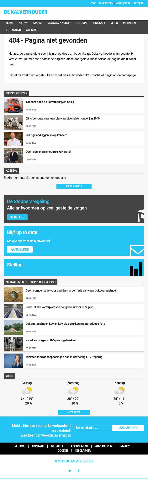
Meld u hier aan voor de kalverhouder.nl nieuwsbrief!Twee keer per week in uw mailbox (41, 430)
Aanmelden (20, 249)
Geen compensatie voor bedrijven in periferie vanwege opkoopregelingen (71, 290)
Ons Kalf (99, 23)
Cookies (63, 450)
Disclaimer (83, 450)
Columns (82, 23)
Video (114, 23)
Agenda (31, 30)
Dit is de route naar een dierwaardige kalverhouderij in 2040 (63, 118)
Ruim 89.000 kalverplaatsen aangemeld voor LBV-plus (59, 307)
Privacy (124, 446)
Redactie (57, 446)
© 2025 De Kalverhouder (74, 461)
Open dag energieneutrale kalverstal (48, 151)
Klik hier (17, 217)
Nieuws (23, 23)
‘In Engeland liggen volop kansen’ (46, 135)
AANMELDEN (128, 428)
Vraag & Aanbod (59, 23)
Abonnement (79, 446)
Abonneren (123, 3)
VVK (93, 3)
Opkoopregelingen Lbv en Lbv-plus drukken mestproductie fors (65, 324)
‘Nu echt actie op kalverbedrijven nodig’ (50, 102)
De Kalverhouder (31, 13)
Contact (138, 3)
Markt (38, 23)
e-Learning (13, 30)
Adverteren (105, 3)
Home (9, 23)
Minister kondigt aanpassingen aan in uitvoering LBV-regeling (64, 357)
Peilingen (129, 23)
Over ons (19, 446)
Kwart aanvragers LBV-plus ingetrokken (51, 340)
